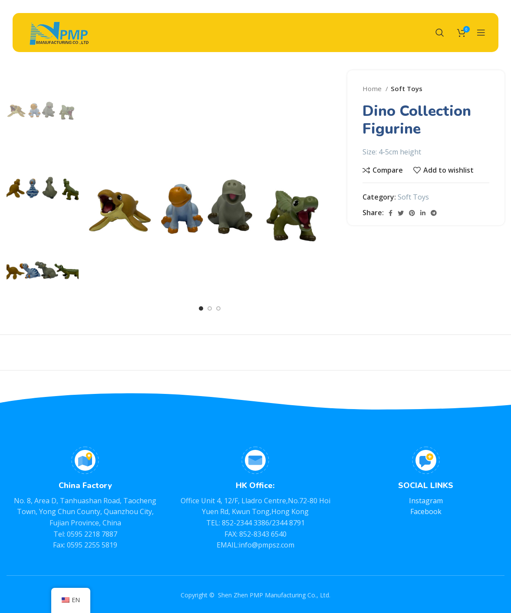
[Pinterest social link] (412, 213)
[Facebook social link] (390, 213)
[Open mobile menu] (481, 32)
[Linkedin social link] (423, 213)
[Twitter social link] (400, 213)
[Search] (439, 32)
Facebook (426, 511)
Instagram (426, 500)
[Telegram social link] (433, 213)
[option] (43, 106)
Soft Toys (406, 88)
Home (373, 88)
